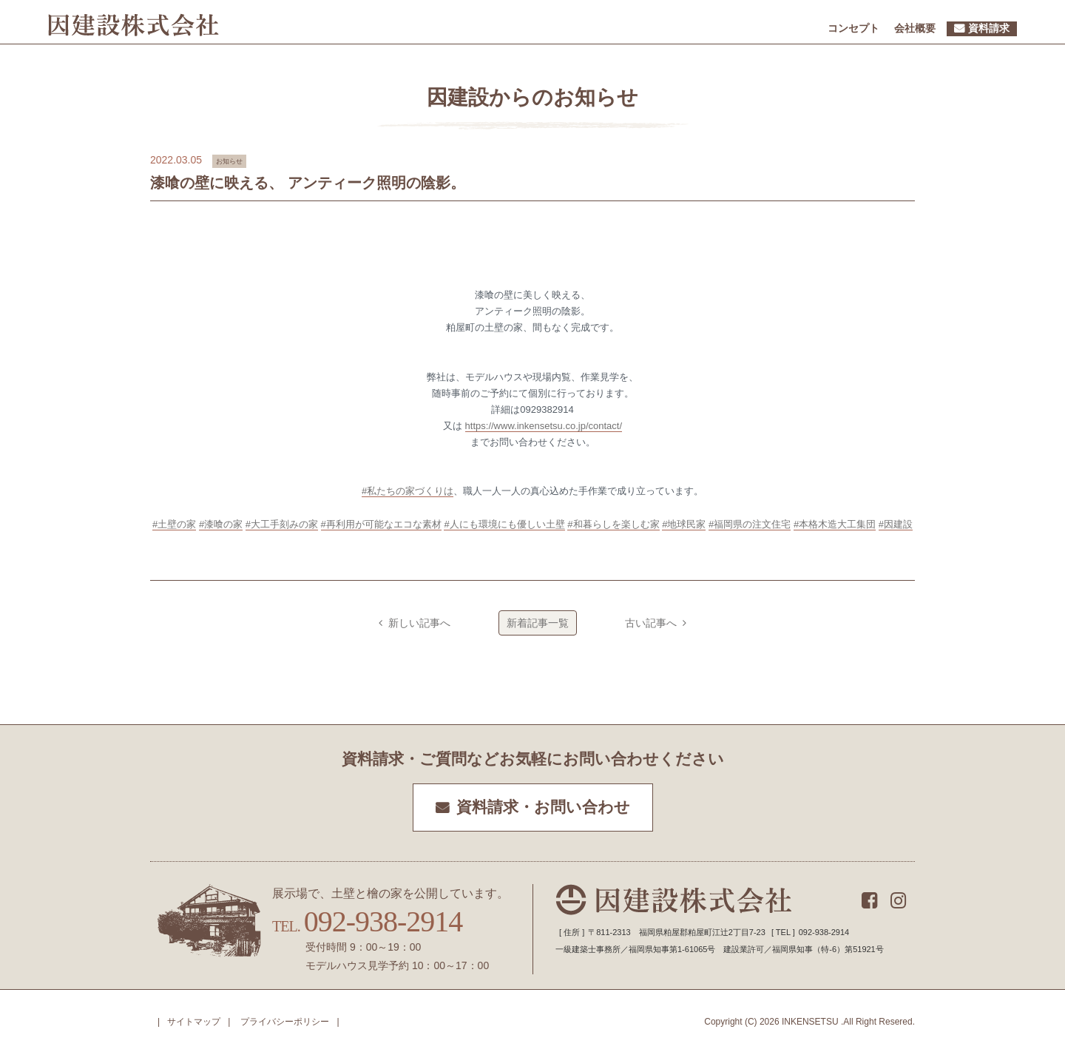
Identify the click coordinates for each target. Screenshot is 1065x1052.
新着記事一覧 (538, 623)
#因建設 (896, 524)
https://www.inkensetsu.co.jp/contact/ (543, 425)
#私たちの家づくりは (407, 490)
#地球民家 (684, 524)
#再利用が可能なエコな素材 (381, 524)
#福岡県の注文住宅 (750, 524)
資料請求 (989, 28)
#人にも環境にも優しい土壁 (504, 524)
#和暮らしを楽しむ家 (613, 524)
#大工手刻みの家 (282, 524)
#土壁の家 (174, 524)
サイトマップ (193, 1021)
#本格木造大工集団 (835, 524)
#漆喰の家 (221, 524)
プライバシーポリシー (284, 1021)
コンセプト (853, 28)
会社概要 (915, 28)
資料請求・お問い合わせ (543, 807)
